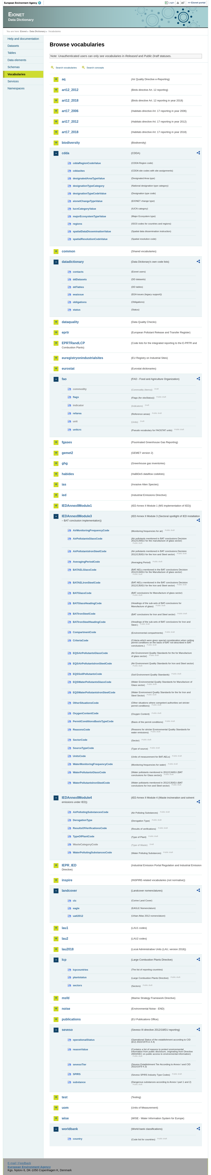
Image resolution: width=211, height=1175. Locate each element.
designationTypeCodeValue (89, 193)
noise (66, 1008)
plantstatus (79, 977)
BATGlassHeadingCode (87, 603)
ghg (65, 463)
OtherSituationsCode (86, 702)
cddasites (79, 170)
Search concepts (95, 67)
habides (68, 474)
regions (77, 223)
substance (79, 1082)
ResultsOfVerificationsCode (90, 828)
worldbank (70, 1129)
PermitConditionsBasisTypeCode (93, 721)
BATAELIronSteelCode (86, 582)
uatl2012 (78, 915)
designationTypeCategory (88, 185)
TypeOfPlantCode (83, 836)
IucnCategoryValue (84, 208)
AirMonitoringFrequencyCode (91, 530)
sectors (77, 985)
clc (74, 900)
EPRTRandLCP (73, 343)
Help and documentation (23, 38)
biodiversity (71, 142)
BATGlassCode (82, 593)
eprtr (65, 332)
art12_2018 (70, 100)
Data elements (16, 60)
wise (65, 1118)
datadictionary (73, 261)
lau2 (65, 938)
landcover (69, 890)
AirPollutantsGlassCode (87, 538)
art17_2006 (70, 111)
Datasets (13, 45)
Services (13, 81)
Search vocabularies (66, 67)
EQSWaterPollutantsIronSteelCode (94, 692)
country (77, 1138)
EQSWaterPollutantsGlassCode (92, 681)
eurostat (68, 368)
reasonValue (80, 1049)
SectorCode (80, 739)
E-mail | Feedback (19, 1163)
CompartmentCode (84, 632)
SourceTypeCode (83, 748)
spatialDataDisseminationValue (92, 231)
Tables (11, 52)
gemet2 (67, 453)
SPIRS (76, 1074)
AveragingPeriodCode (86, 561)
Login (171, 2)
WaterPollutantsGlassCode (89, 772)
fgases (67, 442)
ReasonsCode (81, 729)
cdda (65, 153)
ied (64, 495)
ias (64, 484)
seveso (67, 1029)
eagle (76, 908)
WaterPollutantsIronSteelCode (91, 782)
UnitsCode (79, 756)
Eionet (23, 31)
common (68, 251)
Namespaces (15, 88)
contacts (78, 271)
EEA (24, 3)
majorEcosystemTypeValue (89, 216)
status (76, 309)
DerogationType (82, 820)
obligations (79, 302)
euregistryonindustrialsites (82, 358)
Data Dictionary (38, 31)
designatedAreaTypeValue (89, 178)
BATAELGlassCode (84, 569)
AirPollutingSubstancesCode (90, 812)
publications (71, 1019)
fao (64, 379)
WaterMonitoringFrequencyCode (93, 764)
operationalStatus (84, 1039)
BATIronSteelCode (84, 613)
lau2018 (68, 949)
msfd (65, 998)
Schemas (13, 67)
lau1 (65, 928)
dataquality (70, 322)
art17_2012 (70, 121)
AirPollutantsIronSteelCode (89, 551)
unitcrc (77, 429)
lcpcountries (80, 969)
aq (63, 79)
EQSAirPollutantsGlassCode (90, 653)
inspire (67, 880)
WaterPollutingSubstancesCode (92, 852)
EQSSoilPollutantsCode (87, 673)
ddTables (78, 287)
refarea (77, 413)
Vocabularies (16, 74)
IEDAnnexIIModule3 (77, 516)
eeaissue (78, 294)
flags (76, 397)
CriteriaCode (80, 640)
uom (65, 1107)
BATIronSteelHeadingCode (89, 621)
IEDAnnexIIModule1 (77, 505)
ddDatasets (80, 279)
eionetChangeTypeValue (87, 201)
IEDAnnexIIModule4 (77, 797)
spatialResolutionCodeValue (90, 239)
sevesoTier (79, 1064)
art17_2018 (70, 132)
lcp (64, 959)
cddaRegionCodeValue (87, 163)
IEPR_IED (69, 865)
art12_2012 (70, 90)
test (64, 1097)
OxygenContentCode (85, 713)
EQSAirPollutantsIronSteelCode (92, 663)
